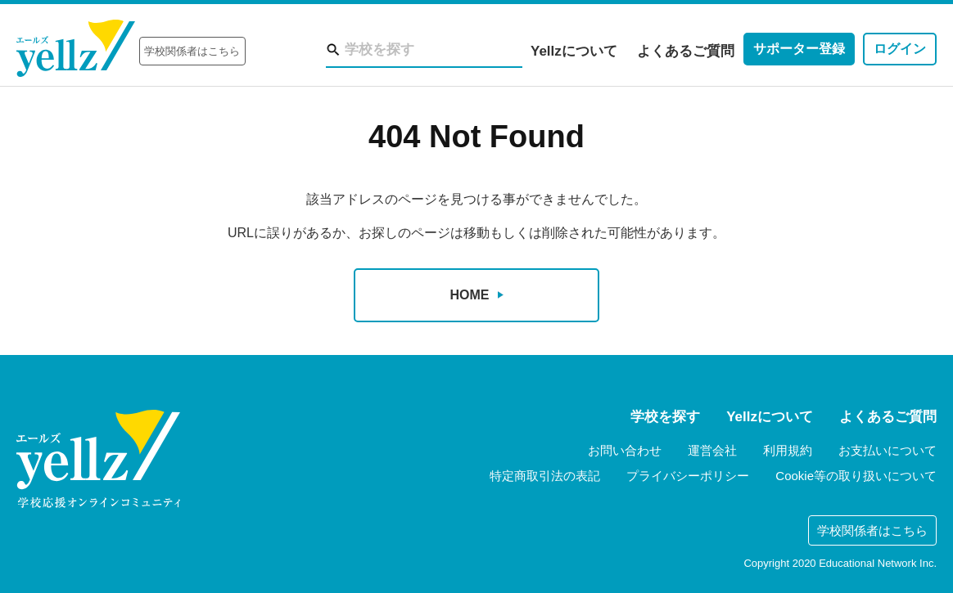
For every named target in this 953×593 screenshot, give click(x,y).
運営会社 (712, 450)
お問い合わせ (625, 450)
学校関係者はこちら (192, 51)
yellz (98, 459)
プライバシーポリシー (687, 476)
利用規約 (787, 450)
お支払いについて (887, 450)
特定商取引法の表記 (545, 476)
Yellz (75, 49)
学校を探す (665, 417)
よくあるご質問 (685, 51)
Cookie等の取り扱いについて (856, 476)
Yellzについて (574, 51)
